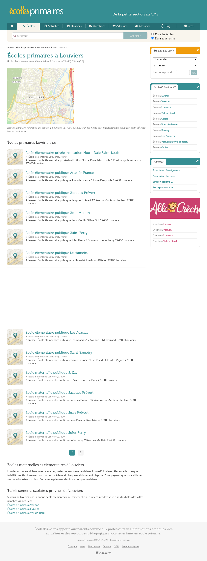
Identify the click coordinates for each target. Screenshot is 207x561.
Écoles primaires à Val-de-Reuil (26, 512)
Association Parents (163, 176)
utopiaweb (103, 553)
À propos (72, 546)
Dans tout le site (163, 38)
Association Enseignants (166, 170)
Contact (107, 546)
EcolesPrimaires (36, 11)
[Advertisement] (109, 96)
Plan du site (94, 546)
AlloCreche (175, 208)
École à (161, 95)
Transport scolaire (163, 187)
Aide (82, 546)
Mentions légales (130, 546)
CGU (116, 546)
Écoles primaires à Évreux (23, 508)
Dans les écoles (162, 34)
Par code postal (162, 72)
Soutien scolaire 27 (163, 181)
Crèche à (162, 224)
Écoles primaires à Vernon (23, 505)
